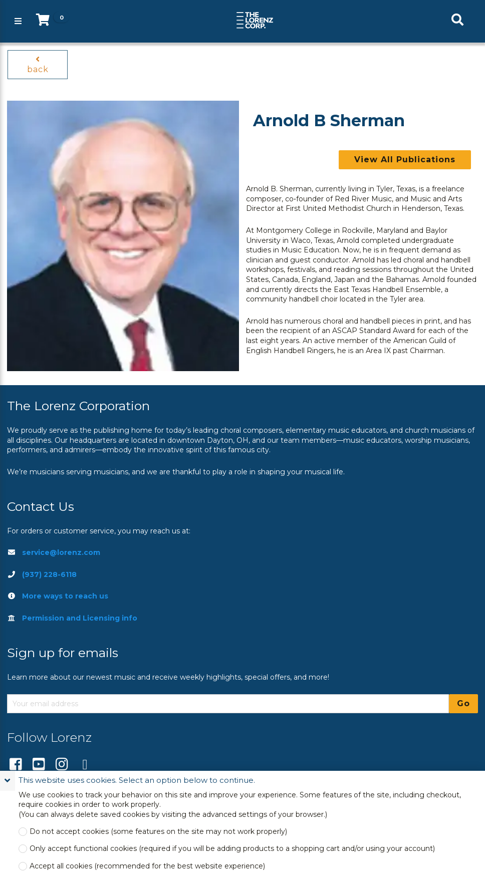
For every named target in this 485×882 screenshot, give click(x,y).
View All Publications (404, 159)
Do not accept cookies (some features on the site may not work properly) (158, 831)
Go (463, 703)
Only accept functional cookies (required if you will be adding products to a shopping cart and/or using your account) (232, 848)
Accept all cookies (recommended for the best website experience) (147, 866)
